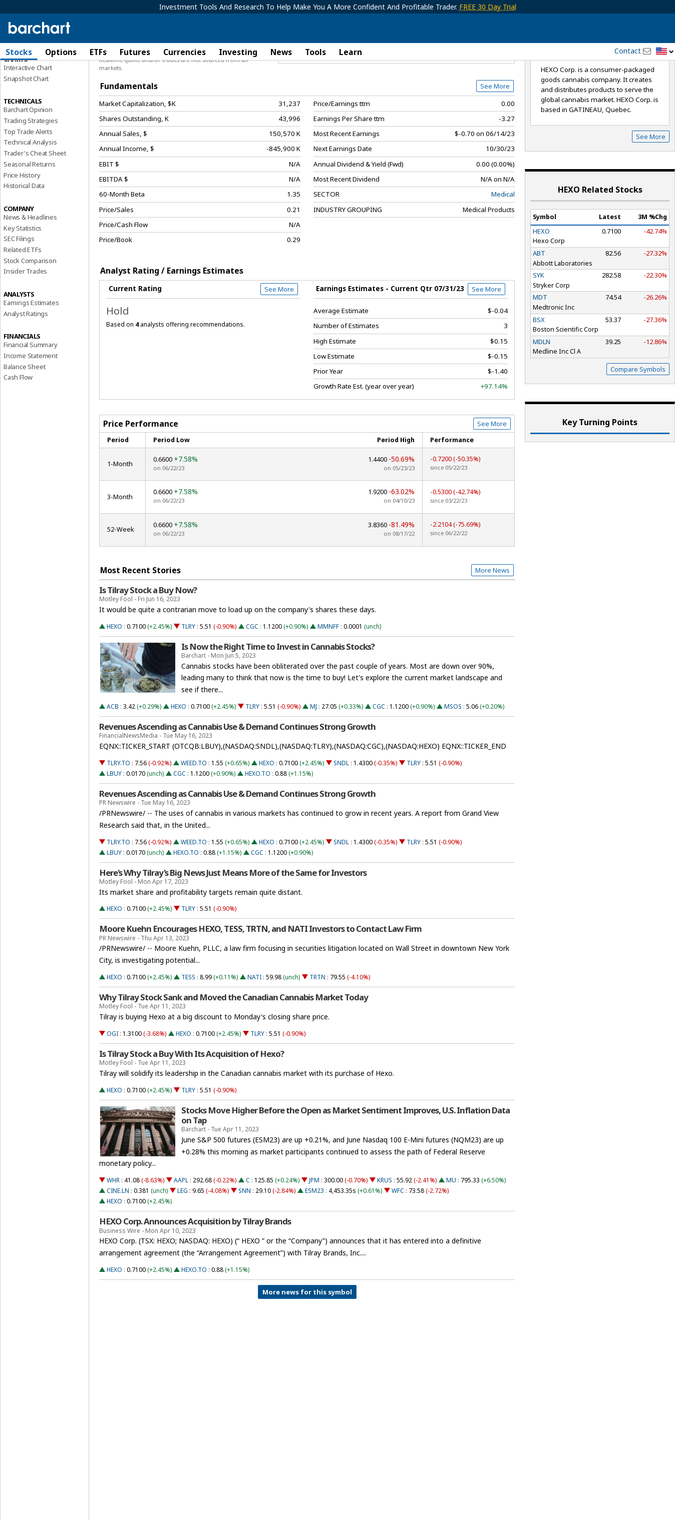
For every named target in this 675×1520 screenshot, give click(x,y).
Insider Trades (25, 324)
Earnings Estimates (31, 355)
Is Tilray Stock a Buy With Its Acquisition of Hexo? (191, 1107)
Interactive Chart (28, 120)
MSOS (453, 759)
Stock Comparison (30, 313)
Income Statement (31, 408)
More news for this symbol (307, 1344)
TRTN (317, 1030)
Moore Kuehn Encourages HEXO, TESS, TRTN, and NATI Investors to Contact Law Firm (260, 982)
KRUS (384, 1233)
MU (451, 1233)
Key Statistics (23, 281)
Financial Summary (31, 398)
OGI (112, 1086)
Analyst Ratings (26, 366)
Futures (135, 52)
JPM (314, 1233)
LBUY (114, 826)
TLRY (188, 679)
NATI (254, 1030)
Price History (22, 228)
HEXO (114, 679)
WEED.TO (194, 816)
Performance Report (33, 89)
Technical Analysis (30, 195)
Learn (350, 52)
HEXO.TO (257, 826)
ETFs (98, 52)
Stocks (19, 52)
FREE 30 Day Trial (487, 7)
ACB (113, 759)
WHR (113, 1233)
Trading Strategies (31, 173)
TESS (188, 1030)
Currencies (184, 52)
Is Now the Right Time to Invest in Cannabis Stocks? (278, 700)
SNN (244, 1244)
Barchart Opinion (28, 163)
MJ (313, 759)
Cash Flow (18, 430)
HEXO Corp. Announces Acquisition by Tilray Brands (195, 1275)
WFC (398, 1244)
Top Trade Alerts (28, 184)
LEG (182, 1244)
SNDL (341, 816)
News (281, 52)
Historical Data (24, 239)
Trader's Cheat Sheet (35, 206)
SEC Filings (19, 292)
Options (61, 52)
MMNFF (328, 679)
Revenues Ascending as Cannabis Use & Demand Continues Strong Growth (237, 780)
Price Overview (27, 78)
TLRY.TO (118, 816)
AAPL (181, 1233)
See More (495, 139)
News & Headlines (30, 270)
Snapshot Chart (26, 131)
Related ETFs (23, 302)
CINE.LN (118, 1244)
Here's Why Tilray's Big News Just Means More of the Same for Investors (233, 926)
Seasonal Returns (30, 217)
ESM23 (314, 1244)
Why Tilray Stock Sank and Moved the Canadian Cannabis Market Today (233, 1050)
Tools (315, 52)
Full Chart (491, 105)
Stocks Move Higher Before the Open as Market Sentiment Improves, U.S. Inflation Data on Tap (345, 1168)
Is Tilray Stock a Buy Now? (148, 643)
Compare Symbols (637, 422)
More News (492, 623)
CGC (252, 679)
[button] (665, 52)
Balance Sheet (24, 419)
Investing (238, 52)
